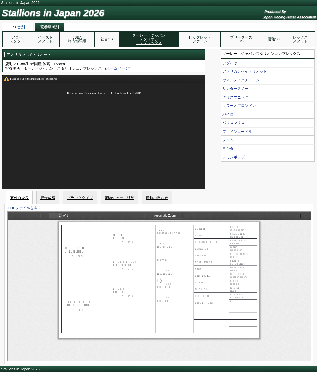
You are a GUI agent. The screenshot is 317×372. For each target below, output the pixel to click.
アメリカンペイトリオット (244, 71)
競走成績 (47, 198)
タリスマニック (235, 97)
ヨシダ (228, 148)
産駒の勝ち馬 (157, 198)
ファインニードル (237, 131)
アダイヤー (231, 63)
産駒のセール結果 (119, 198)
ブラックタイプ (80, 198)
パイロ (228, 114)
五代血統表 (19, 198)
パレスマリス (233, 123)
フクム (228, 140)
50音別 (19, 27)
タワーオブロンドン (239, 105)
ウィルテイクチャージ (241, 80)
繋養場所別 (49, 27)
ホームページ (117, 68)
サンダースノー (235, 88)
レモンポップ (233, 157)
